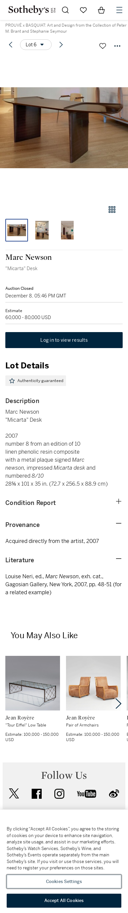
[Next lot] (61, 44)
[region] (64, 861)
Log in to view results (64, 340)
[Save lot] (102, 46)
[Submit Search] (65, 10)
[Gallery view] (112, 209)
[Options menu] (36, 44)
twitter (14, 793)
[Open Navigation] (119, 10)
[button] (64, 127)
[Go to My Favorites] (83, 10)
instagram (59, 794)
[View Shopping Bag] (101, 10)
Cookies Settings (64, 881)
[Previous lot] (10, 44)
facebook (37, 794)
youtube (86, 794)
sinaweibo (114, 793)
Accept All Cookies (64, 900)
